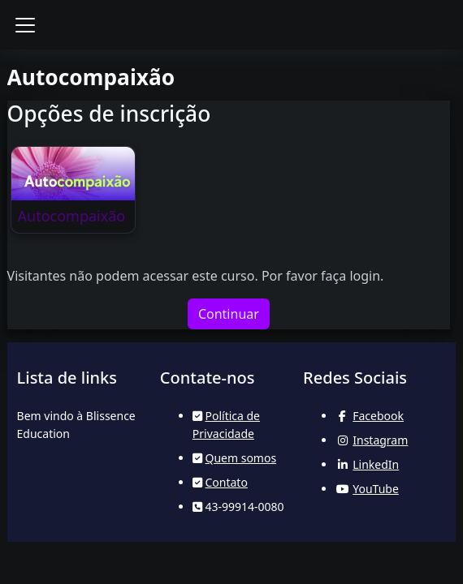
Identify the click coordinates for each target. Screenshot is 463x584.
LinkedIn (376, 464)
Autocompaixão (72, 215)
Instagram (380, 440)
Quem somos (240, 458)
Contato (226, 482)
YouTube (376, 488)
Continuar (228, 314)
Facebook (378, 415)
